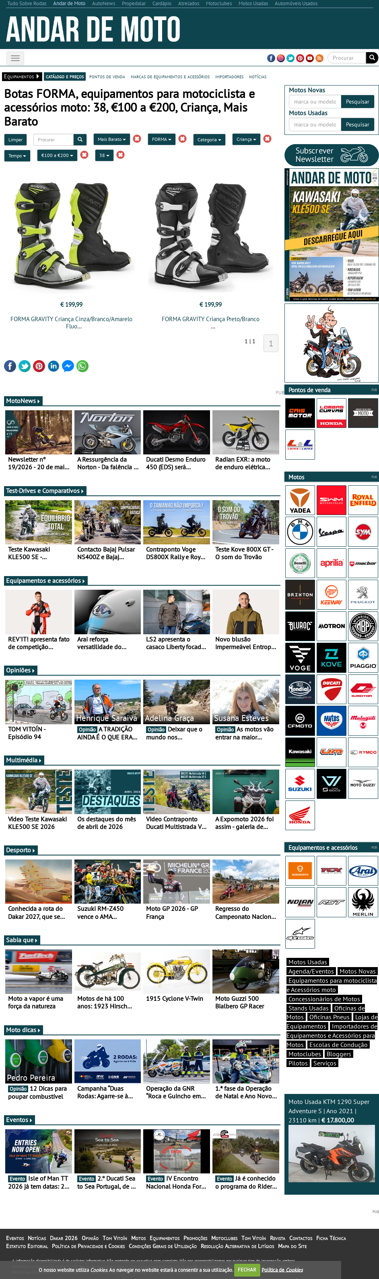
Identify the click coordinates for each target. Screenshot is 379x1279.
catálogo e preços (65, 76)
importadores (229, 76)
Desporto (21, 850)
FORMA (161, 139)
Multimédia (24, 760)
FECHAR (247, 1269)
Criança (246, 139)
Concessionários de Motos (324, 999)
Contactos (300, 1238)
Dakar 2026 (64, 1238)
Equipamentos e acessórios (46, 580)
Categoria (209, 139)
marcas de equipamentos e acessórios (170, 76)
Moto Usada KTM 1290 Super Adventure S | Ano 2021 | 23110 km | (331, 1140)
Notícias (37, 1238)
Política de (282, 1269)
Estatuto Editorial (27, 1246)
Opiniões (20, 670)
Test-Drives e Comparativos (45, 491)
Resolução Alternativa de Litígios (237, 1246)
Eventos (19, 1120)
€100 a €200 (57, 155)
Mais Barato (112, 139)
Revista (277, 1238)
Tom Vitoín (115, 1238)
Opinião (90, 1238)
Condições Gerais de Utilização (163, 1246)
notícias (257, 76)
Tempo (17, 156)
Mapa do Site (292, 1246)
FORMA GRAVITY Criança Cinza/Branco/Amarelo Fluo (71, 322)
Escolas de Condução (338, 1045)
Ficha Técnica (331, 1238)
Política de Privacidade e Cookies (88, 1246)
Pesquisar (357, 101)
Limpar (15, 139)
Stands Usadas (308, 1008)
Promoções (195, 1238)
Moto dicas (23, 1030)
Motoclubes (304, 1054)
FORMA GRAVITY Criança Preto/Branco (211, 319)
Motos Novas (358, 971)
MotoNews (23, 401)
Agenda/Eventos (311, 971)
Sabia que (22, 940)
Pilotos (298, 1063)
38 (104, 155)
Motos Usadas (307, 962)
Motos (138, 1238)
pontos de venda (107, 76)
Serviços (324, 1063)
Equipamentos (164, 1238)
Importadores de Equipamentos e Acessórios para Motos (331, 1035)
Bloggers (339, 1054)
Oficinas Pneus (329, 1017)
